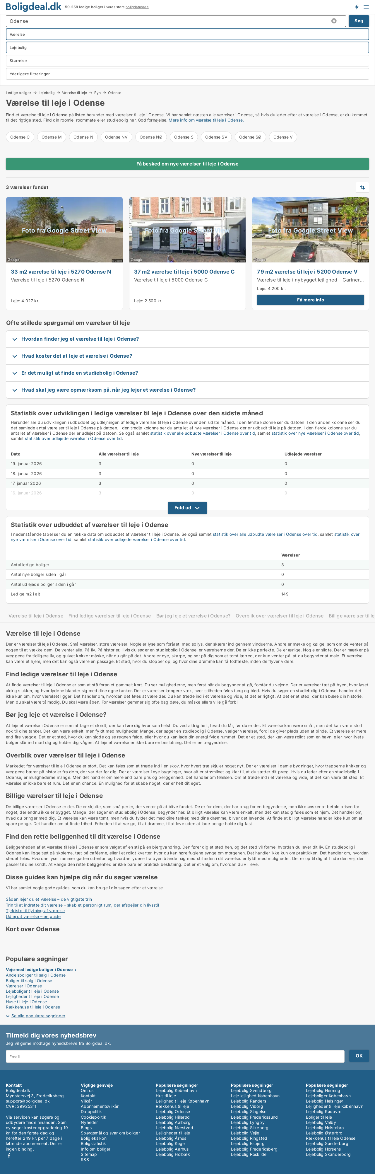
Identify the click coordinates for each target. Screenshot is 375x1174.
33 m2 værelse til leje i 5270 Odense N (61, 271)
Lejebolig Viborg (247, 1106)
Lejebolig (47, 93)
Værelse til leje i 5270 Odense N (47, 280)
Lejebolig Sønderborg (327, 1143)
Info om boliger (95, 1148)
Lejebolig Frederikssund (254, 1117)
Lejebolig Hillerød (173, 1117)
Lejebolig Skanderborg (328, 1154)
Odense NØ (151, 136)
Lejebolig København (176, 1090)
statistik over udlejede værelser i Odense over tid (73, 438)
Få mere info (310, 300)
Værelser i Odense (24, 985)
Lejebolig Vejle (245, 1132)
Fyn (97, 93)
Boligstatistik (93, 1143)
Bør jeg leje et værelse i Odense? (193, 616)
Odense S (184, 136)
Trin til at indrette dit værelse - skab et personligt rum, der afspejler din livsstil (82, 904)
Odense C (20, 136)
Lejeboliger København (328, 1095)
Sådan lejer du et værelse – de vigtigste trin (49, 899)
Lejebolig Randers (248, 1100)
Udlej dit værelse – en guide (33, 916)
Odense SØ (250, 136)
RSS (85, 1159)
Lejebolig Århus (171, 1138)
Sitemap (89, 1154)
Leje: (15, 300)
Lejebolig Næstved (174, 1127)
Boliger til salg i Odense (29, 980)
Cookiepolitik (93, 1117)
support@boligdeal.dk (28, 1100)
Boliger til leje (319, 1117)
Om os (87, 1090)
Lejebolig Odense (173, 1111)
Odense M (52, 136)
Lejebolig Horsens (323, 1148)
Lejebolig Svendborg (251, 1090)
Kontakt (88, 1095)
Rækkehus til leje (172, 1106)
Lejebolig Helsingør (324, 1100)
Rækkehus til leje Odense (331, 1138)
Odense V (283, 136)
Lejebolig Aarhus (172, 1148)
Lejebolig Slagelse (249, 1111)
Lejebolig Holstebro (325, 1127)
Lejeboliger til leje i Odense (32, 991)
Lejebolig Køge (170, 1143)
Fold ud (182, 508)
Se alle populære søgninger (38, 1015)
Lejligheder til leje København (334, 1106)
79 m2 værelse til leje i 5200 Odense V (307, 271)
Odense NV (116, 136)
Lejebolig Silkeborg (250, 1127)
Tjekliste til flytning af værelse (35, 910)
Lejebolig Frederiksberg (254, 1148)
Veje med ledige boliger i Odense (39, 969)
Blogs (86, 1127)
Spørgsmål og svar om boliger (110, 1132)
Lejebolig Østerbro (324, 1132)
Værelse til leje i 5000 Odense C (171, 280)
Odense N (83, 136)
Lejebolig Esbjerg (248, 1143)
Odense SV (216, 136)
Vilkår (86, 1100)
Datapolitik (91, 1111)
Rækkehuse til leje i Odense (33, 1006)
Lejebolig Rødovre (323, 1111)
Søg (359, 20)
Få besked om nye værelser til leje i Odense (187, 164)
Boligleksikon (94, 1138)
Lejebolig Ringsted (249, 1138)
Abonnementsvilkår (100, 1106)
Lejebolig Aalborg (173, 1122)
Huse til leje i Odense (26, 1001)
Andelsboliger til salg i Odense (36, 974)
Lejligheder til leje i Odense (32, 996)
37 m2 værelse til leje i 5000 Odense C (184, 271)
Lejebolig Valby (321, 1122)
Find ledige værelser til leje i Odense (110, 616)
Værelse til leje (74, 93)
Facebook (9, 1155)
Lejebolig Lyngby (248, 1122)
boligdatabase (137, 7)
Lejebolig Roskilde (249, 1154)
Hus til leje (166, 1095)
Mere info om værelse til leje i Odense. (206, 119)
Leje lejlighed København (255, 1095)
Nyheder (89, 1122)
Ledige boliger (18, 93)
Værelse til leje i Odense (35, 616)
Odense (114, 93)
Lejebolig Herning (323, 1090)
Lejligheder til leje (173, 1132)
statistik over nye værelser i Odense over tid (315, 433)
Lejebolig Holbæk (173, 1154)
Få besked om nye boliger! (356, 7)
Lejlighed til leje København (182, 1100)
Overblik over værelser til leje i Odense (279, 616)
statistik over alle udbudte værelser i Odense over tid (202, 433)
